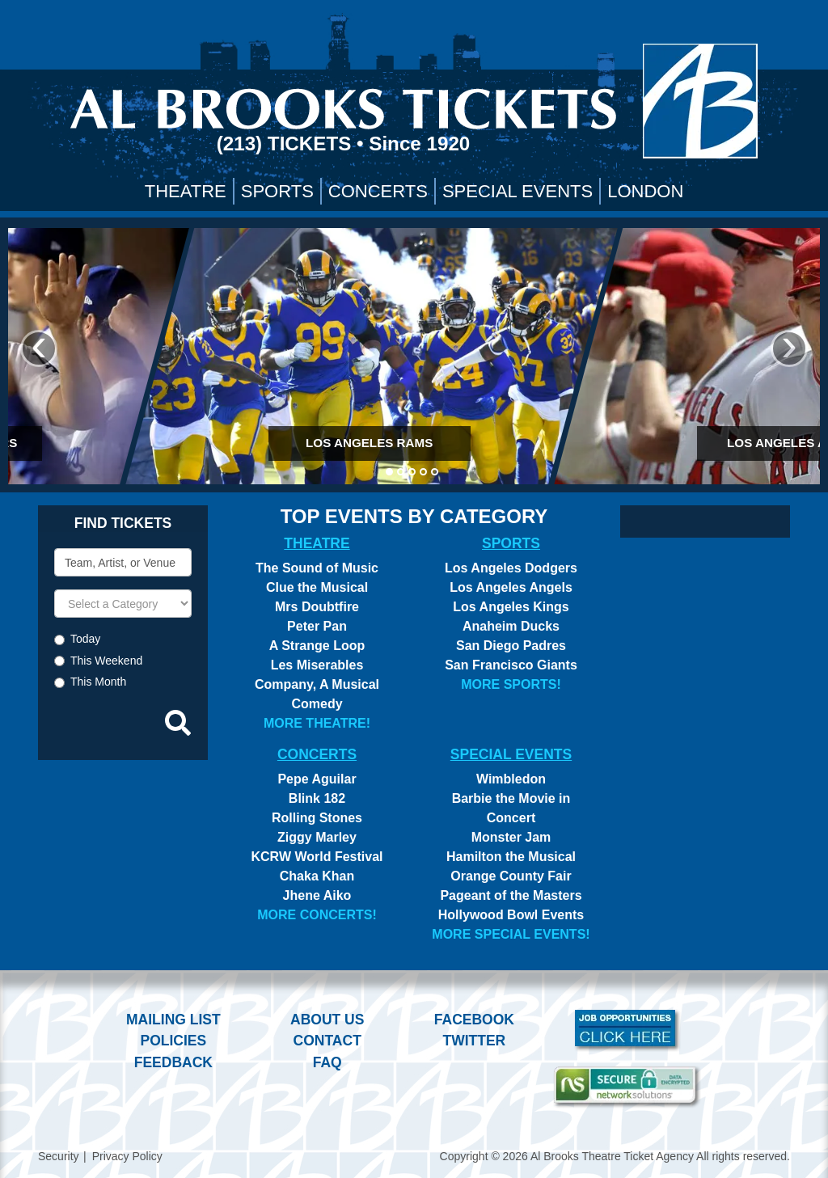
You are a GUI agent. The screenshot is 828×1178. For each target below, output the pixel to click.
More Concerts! (317, 915)
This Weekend (106, 660)
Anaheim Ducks (511, 626)
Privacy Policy (127, 1156)
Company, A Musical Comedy (317, 694)
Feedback (173, 1062)
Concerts (378, 191)
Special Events (517, 191)
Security (58, 1156)
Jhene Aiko (317, 895)
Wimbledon (511, 779)
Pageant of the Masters (510, 895)
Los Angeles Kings (510, 607)
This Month (98, 681)
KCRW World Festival (317, 856)
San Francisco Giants (511, 665)
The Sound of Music (317, 568)
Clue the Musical (317, 587)
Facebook (474, 1019)
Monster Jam (511, 837)
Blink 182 (317, 798)
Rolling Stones (317, 818)
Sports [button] (277, 191)
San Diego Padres (511, 645)
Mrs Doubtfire (317, 607)
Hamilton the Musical (511, 856)
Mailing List (173, 1019)
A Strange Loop (317, 645)
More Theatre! (317, 723)
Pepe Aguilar (316, 779)
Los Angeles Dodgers (511, 568)
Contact (327, 1040)
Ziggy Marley (317, 837)
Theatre (185, 191)
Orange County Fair (510, 876)
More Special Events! (510, 934)
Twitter (474, 1040)
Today (85, 638)
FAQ (327, 1062)
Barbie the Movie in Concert (511, 808)
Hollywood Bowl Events (511, 915)
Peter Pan (317, 626)
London (645, 191)
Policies (173, 1040)
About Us (327, 1019)
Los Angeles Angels (511, 587)
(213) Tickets (287, 143)
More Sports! (511, 684)
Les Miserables (317, 665)
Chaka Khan (317, 876)
